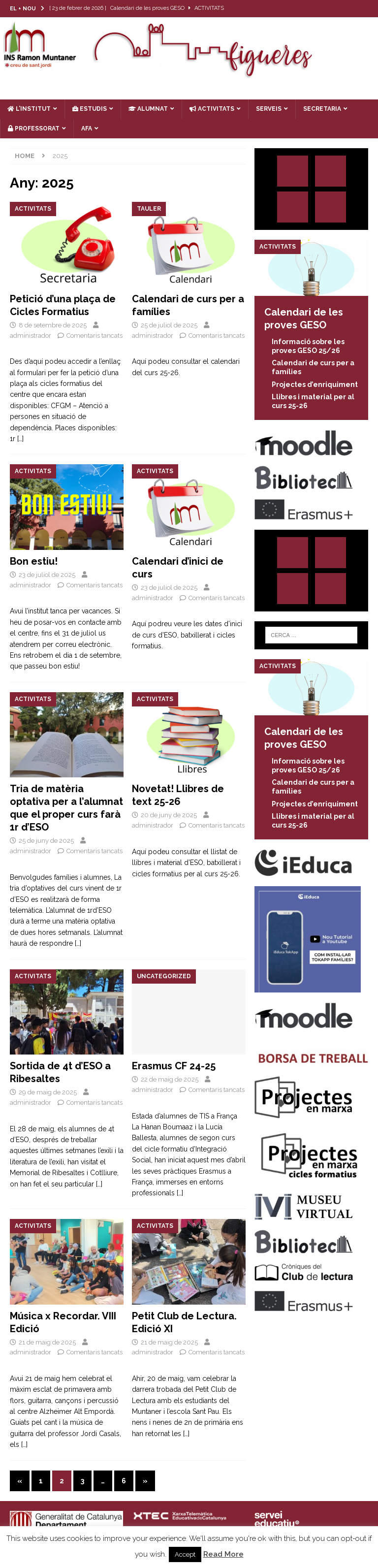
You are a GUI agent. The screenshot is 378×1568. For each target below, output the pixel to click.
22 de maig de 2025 (169, 1079)
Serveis (269, 108)
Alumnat (148, 108)
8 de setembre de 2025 (53, 325)
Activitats (211, 108)
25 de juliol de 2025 (169, 325)
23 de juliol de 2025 (47, 574)
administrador (30, 335)
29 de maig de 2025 (48, 1092)
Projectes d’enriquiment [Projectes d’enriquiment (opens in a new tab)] (315, 384)
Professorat (34, 128)
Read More (223, 1554)
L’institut (29, 108)
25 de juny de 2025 (46, 840)
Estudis (89, 108)
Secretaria (322, 108)
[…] (20, 439)
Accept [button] (185, 1554)
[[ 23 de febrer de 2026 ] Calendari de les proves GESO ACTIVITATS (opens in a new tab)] (144, 8)
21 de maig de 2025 (47, 1342)
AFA (86, 128)
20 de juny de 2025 (169, 815)
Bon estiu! (34, 561)
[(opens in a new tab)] (189, 245)
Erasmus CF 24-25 (174, 1066)
